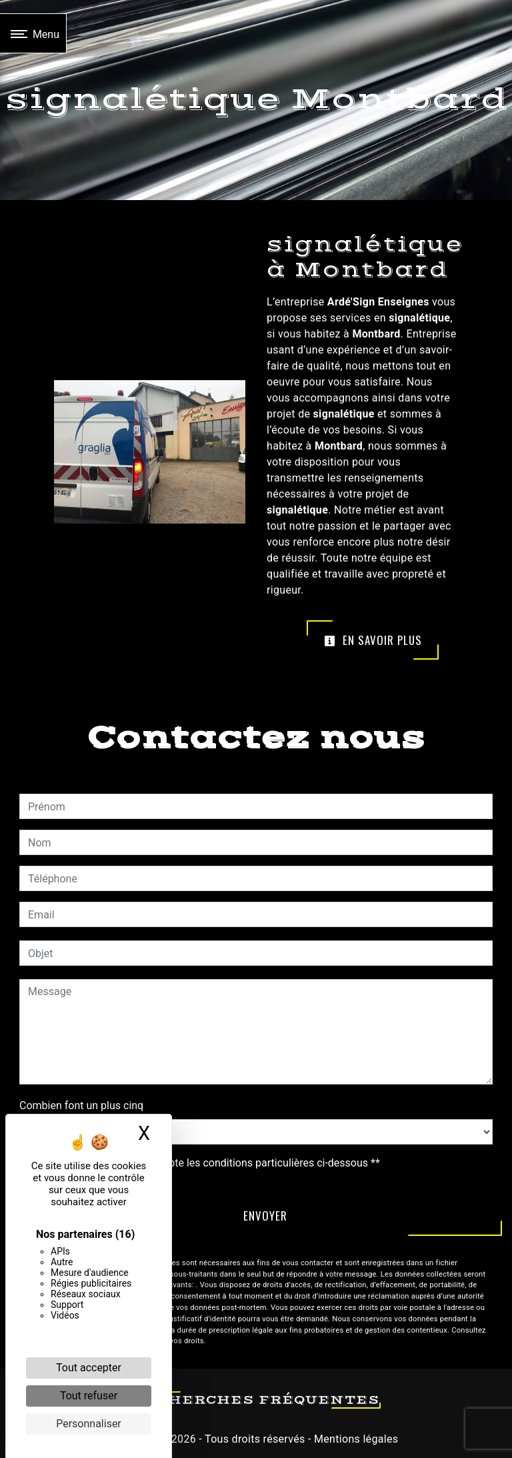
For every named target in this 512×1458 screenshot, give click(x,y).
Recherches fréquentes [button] (256, 1400)
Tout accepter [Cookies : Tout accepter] (88, 1367)
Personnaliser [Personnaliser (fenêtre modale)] (88, 1423)
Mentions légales (355, 1439)
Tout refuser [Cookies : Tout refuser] (88, 1395)
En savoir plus (373, 640)
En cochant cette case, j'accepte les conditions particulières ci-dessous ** (206, 1163)
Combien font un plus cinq (81, 1105)
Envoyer (265, 1215)
